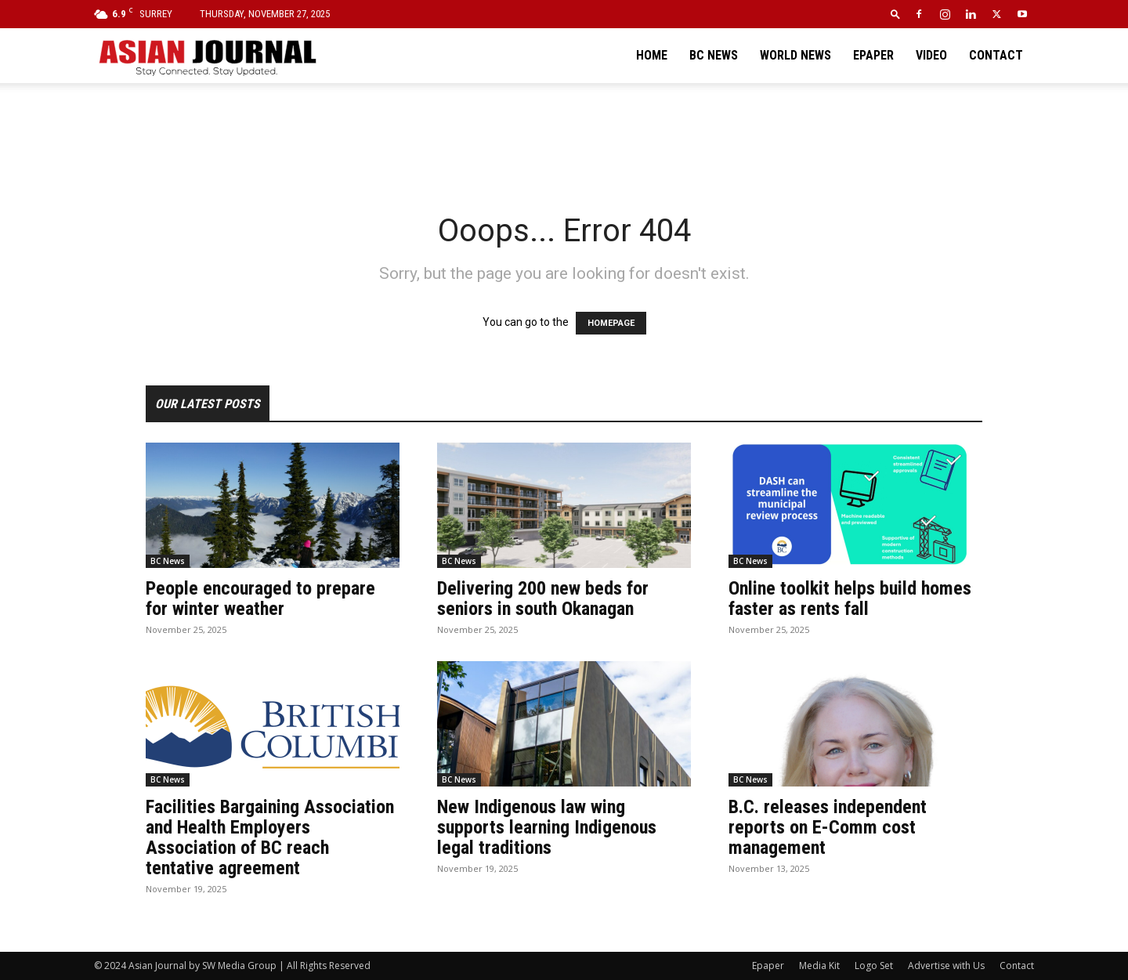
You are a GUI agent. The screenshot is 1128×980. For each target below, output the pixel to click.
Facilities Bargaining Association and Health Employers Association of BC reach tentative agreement (270, 837)
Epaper (873, 55)
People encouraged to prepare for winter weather (260, 598)
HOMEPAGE (611, 323)
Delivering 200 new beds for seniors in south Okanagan (543, 598)
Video (931, 55)
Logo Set (874, 965)
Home (651, 55)
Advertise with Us (946, 965)
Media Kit (819, 965)
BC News (713, 55)
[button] (895, 14)
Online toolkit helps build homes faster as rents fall (849, 598)
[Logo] (207, 55)
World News (795, 55)
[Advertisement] (564, 137)
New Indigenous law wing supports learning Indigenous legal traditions (546, 827)
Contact (996, 55)
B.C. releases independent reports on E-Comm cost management (827, 827)
